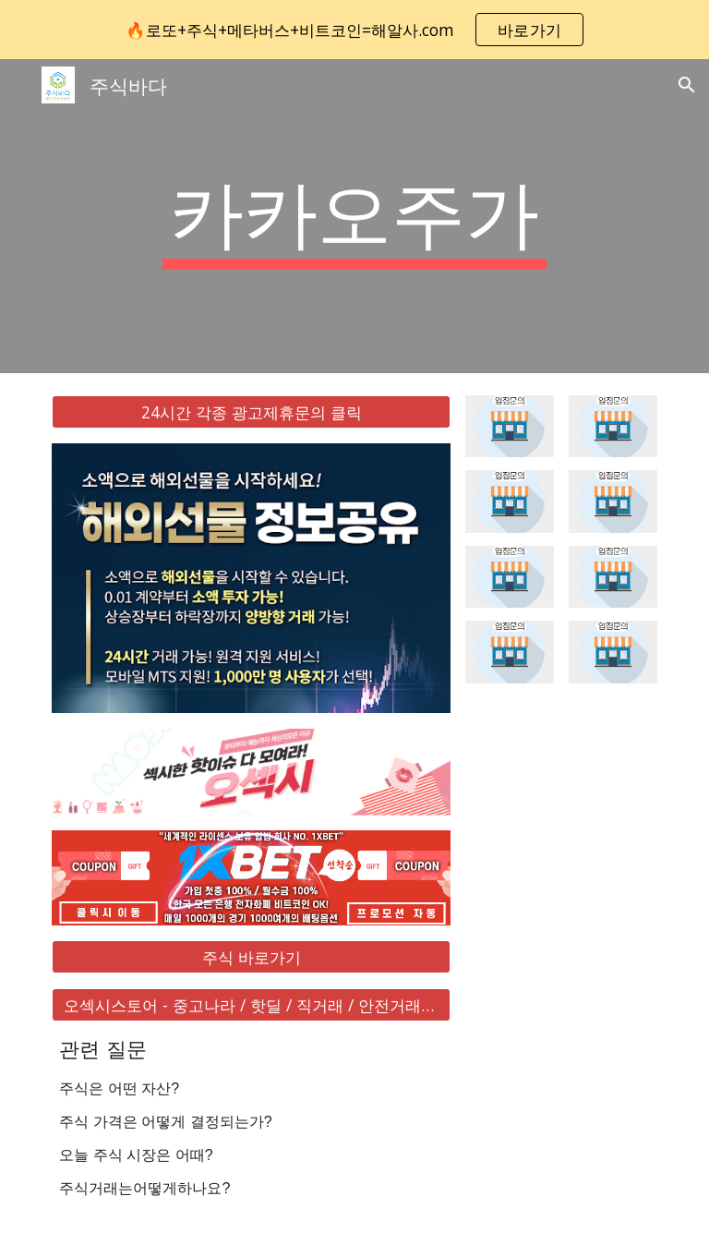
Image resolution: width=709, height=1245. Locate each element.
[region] (354, 29)
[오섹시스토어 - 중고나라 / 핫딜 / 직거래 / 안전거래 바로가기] (251, 1005)
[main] (354, 216)
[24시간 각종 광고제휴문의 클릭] (251, 412)
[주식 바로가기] (251, 957)
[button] (687, 85)
